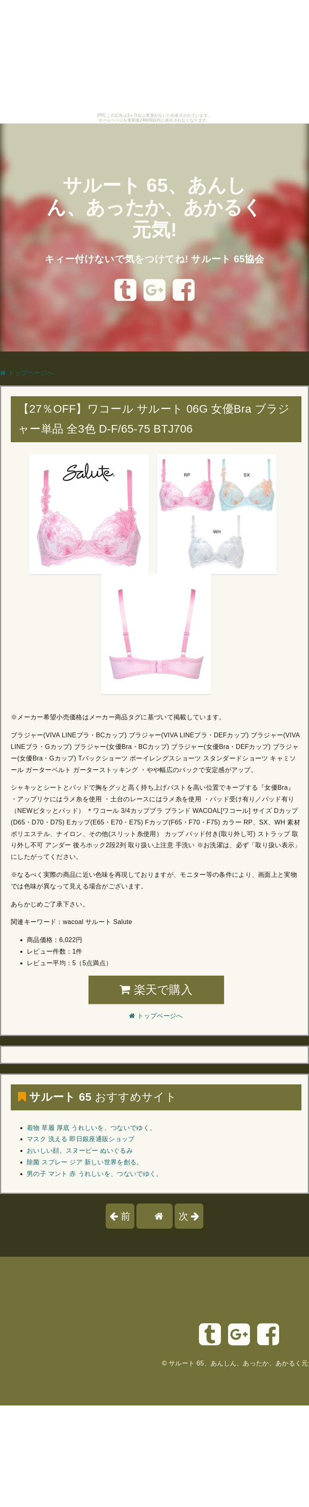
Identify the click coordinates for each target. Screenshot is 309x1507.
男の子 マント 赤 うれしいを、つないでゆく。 (95, 1173)
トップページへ (26, 372)
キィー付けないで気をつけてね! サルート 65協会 (154, 258)
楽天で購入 (156, 989)
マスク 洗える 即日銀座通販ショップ (81, 1139)
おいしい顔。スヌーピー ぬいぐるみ (80, 1150)
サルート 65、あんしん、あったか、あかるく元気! (154, 207)
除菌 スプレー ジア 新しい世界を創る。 (85, 1162)
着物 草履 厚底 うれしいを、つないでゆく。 (91, 1127)
